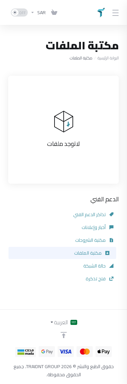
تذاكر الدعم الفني (93, 214)
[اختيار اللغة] (63, 322)
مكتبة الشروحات (94, 240)
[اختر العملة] (38, 12)
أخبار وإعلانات (97, 227)
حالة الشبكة (98, 265)
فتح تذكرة (99, 278)
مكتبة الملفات (91, 253)
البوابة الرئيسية (108, 58)
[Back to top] (63, 335)
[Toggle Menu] (116, 12)
